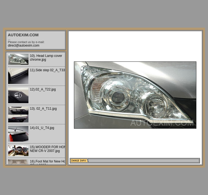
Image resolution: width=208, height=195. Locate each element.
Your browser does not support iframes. (35, 108)
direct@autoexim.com (23, 45)
